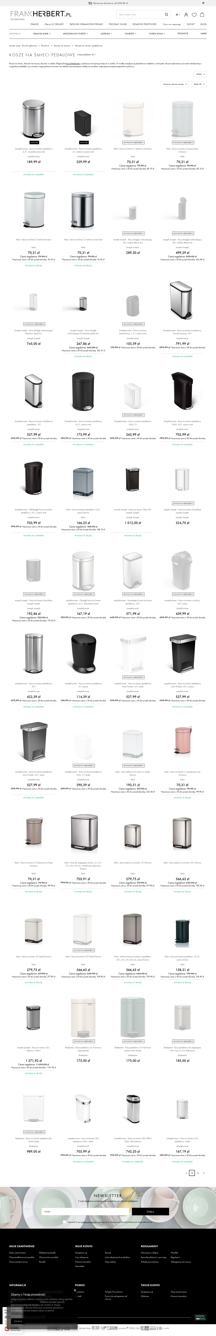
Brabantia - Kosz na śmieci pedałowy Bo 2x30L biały (34, 1140)
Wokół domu (156, 33)
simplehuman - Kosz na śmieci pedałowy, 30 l (33, 685)
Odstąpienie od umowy (181, 1261)
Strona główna (29, 45)
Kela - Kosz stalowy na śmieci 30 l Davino (182, 862)
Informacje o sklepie (149, 1252)
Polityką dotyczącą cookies (26, 1302)
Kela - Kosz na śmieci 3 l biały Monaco (33, 239)
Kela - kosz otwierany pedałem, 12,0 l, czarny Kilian (182, 958)
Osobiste (129, 33)
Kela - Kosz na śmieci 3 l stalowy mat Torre (83, 239)
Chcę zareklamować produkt (21, 1257)
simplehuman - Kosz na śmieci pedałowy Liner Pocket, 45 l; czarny (182, 685)
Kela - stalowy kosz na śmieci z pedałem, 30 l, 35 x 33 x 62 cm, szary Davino (132, 958)
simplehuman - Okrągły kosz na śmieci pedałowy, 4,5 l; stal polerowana (83, 602)
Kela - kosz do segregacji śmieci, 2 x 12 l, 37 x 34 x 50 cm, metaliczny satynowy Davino (83, 865)
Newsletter (108, 1195)
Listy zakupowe (81, 1257)
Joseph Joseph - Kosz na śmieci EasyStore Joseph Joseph (182, 511)
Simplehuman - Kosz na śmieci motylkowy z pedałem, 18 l (34, 423)
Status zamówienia (17, 1252)
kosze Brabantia (73, 63)
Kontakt (42, 1261)
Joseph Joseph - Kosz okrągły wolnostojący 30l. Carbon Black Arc (182, 241)
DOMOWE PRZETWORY (145, 24)
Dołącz (150, 1211)
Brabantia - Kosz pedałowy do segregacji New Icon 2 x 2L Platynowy (182, 1049)
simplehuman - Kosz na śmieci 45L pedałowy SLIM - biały (83, 1140)
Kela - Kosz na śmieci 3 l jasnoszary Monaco (182, 150)
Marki (204, 33)
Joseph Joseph (132, 247)
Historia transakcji (83, 1261)
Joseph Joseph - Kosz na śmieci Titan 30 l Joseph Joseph (132, 511)
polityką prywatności (89, 1222)
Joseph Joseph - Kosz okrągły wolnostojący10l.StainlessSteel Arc (83, 332)
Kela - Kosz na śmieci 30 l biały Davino (83, 956)
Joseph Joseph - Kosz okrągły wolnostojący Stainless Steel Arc (33, 332)
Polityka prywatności (150, 1261)
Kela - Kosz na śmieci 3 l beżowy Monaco (133, 148)
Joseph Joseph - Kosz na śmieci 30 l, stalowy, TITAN (33, 1049)
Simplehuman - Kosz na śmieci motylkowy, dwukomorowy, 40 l (182, 332)
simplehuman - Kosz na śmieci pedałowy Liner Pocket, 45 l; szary (33, 773)
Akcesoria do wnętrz (74, 33)
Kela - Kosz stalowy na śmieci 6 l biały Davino (133, 773)
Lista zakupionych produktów (117, 1257)
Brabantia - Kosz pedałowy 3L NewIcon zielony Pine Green (133, 1049)
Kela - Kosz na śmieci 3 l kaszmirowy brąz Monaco (33, 864)
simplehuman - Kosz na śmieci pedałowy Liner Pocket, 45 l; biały (132, 685)
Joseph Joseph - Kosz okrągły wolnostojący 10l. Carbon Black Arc (132, 241)
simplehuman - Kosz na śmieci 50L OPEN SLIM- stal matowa (133, 1140)
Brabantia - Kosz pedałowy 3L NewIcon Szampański (83, 1049)
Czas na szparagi (172, 24)
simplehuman (34, 156)
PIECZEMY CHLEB (118, 24)
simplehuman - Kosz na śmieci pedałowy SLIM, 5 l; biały (83, 773)
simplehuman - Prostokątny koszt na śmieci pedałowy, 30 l (133, 602)
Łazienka (105, 33)
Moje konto (83, 1246)
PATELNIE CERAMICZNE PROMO (86, 24)
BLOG (204, 24)
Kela (133, 156)
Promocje (183, 33)
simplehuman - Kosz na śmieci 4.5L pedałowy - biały (182, 1140)
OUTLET (191, 24)
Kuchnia (13, 33)
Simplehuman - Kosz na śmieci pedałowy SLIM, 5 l (132, 423)
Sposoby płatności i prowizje (153, 1257)
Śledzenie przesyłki (47, 1252)
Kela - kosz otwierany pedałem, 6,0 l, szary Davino (83, 511)
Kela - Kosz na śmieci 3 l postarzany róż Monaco (182, 773)
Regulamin (175, 1257)
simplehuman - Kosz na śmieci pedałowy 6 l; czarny (83, 685)
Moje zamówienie (21, 1246)
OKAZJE (35, 24)
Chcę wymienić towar (18, 1261)
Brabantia (83, 1055)
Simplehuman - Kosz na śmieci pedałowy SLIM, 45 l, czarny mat (182, 423)
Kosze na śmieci (62, 45)
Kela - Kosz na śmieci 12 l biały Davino (33, 956)
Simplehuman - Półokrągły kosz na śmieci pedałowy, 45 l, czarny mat (33, 511)
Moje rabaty (110, 1261)
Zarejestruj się (81, 1252)
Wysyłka (174, 1252)
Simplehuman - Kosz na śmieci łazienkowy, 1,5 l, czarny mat (133, 332)
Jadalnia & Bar (40, 33)
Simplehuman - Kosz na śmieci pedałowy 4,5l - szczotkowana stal (33, 150)
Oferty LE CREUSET (54, 24)
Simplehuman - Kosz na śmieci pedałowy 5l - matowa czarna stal (83, 150)
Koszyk (108, 1252)
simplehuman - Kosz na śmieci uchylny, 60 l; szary (182, 602)
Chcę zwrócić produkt (48, 1257)
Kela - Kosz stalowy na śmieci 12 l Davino (133, 862)
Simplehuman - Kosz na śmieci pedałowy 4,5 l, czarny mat (83, 423)
